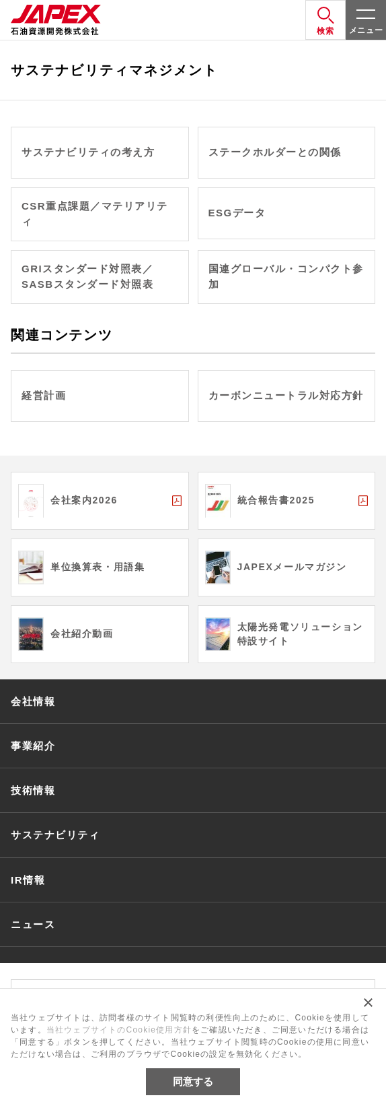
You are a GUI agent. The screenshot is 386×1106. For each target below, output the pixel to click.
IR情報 (28, 880)
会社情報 (33, 701)
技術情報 (33, 790)
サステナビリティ (55, 834)
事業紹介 (33, 745)
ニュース (33, 924)
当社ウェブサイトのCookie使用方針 (119, 1030)
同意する (193, 1081)
